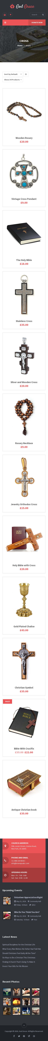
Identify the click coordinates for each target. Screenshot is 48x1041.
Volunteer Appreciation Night (28, 897)
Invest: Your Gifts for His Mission (15, 966)
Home (20, 45)
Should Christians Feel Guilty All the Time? (19, 953)
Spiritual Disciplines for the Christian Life (18, 944)
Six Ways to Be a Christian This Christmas (18, 957)
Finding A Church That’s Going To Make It (18, 962)
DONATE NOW (37, 22)
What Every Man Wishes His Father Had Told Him (21, 949)
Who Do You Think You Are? (27, 912)
